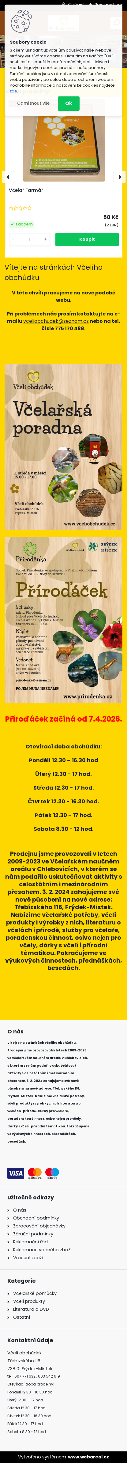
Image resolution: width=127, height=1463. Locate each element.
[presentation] (8, 177)
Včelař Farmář (26, 190)
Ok (68, 103)
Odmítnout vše (33, 103)
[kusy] (29, 240)
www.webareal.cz (88, 1457)
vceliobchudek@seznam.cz (56, 321)
